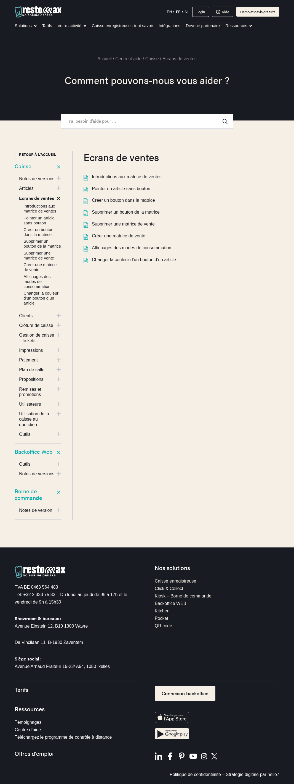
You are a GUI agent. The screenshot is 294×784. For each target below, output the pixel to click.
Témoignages (28, 722)
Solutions (26, 25)
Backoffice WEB (170, 603)
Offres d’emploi (34, 753)
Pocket (161, 618)
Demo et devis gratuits (257, 11)
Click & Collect (169, 588)
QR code (163, 625)
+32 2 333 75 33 (39, 594)
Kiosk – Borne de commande (183, 596)
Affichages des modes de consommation (127, 247)
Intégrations (169, 25)
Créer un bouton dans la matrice (119, 200)
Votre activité (72, 25)
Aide (222, 11)
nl (187, 12)
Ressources (238, 25)
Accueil (104, 58)
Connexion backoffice (185, 693)
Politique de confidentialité (195, 774)
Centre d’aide (128, 58)
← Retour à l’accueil (35, 154)
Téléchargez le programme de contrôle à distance (63, 737)
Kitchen (162, 611)
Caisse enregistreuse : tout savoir (122, 25)
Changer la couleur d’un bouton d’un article (130, 259)
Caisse (152, 58)
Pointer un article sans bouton (117, 188)
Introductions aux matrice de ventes (123, 176)
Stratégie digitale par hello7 (252, 774)
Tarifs (47, 25)
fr (178, 11)
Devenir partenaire (203, 25)
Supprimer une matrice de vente (119, 224)
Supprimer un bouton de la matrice (121, 212)
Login (200, 11)
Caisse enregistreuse (175, 581)
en (169, 12)
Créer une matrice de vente (114, 236)
